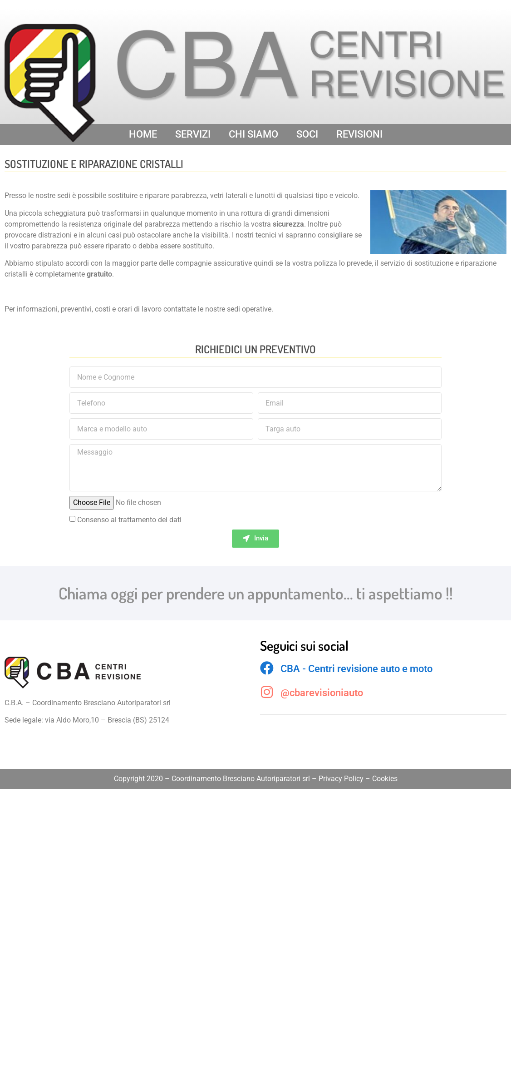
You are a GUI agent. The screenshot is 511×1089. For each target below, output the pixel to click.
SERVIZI (193, 134)
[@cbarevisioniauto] (267, 692)
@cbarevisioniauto (321, 692)
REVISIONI (359, 134)
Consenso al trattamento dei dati (129, 519)
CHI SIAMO (253, 134)
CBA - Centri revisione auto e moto (356, 668)
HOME (143, 134)
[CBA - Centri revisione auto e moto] (267, 668)
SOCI (307, 134)
